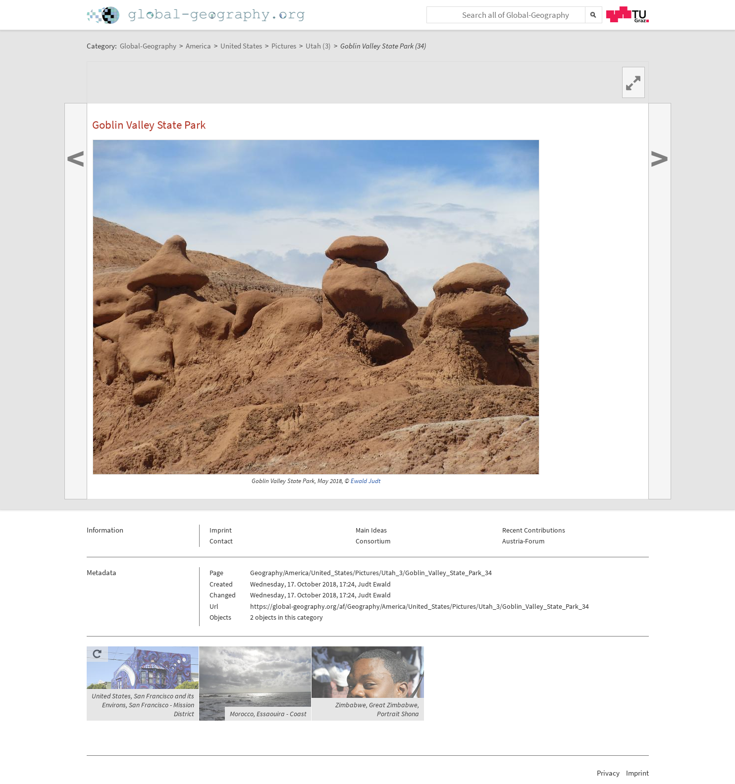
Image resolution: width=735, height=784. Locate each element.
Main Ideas (371, 530)
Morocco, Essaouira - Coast (268, 713)
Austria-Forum (523, 541)
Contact (221, 541)
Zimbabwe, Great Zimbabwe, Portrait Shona (377, 709)
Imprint (221, 530)
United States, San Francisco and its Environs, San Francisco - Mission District (143, 704)
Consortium (373, 541)
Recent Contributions (533, 530)
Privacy (608, 773)
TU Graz (627, 14)
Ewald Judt (365, 481)
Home (197, 15)
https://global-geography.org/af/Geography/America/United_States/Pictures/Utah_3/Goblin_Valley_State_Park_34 (419, 606)
